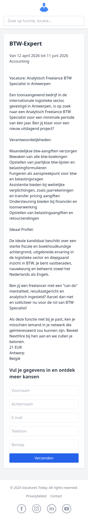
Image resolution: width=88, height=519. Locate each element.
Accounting (19, 61)
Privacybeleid (36, 496)
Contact (56, 496)
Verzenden (43, 458)
